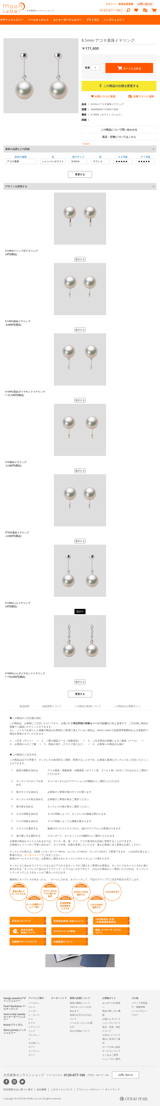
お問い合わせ (145, 4)
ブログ (134, 1014)
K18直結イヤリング (16, 462)
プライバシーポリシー (89, 1089)
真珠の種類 (21, 156)
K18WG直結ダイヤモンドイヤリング (25, 391)
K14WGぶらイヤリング (18, 602)
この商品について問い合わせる (119, 129)
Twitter (22, 1082)
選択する (80, 259)
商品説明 (24, 706)
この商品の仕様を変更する (119, 86)
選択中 (80, 611)
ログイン (110, 4)
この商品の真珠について (87, 706)
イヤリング (34, 1026)
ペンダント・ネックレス (34, 1014)
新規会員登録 (126, 4)
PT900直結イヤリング (17, 532)
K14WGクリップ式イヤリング (21, 250)
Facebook (6, 1082)
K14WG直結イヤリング (18, 321)
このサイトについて (62, 1089)
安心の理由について (80, 1030)
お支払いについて (111, 1034)
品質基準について (52, 706)
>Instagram (14, 1082)
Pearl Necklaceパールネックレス (14, 1007)
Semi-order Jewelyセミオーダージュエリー (14, 1017)
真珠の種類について (80, 1002)
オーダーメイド (32, 855)
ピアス (31, 1022)
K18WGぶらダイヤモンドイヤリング (25, 673)
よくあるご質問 (110, 1054)
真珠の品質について (80, 998)
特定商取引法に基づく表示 (18, 1089)
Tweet (85, 143)
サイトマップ (112, 1089)
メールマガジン (139, 1010)
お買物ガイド (109, 998)
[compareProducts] (145, 10)
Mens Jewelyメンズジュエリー (14, 1031)
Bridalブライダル (13, 1024)
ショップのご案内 (111, 1058)
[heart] (136, 11)
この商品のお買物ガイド (127, 706)
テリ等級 (145, 156)
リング (31, 1030)
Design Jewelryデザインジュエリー (14, 999)
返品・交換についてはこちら (119, 137)
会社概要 (41, 1089)
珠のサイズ (78, 156)
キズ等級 (123, 156)
